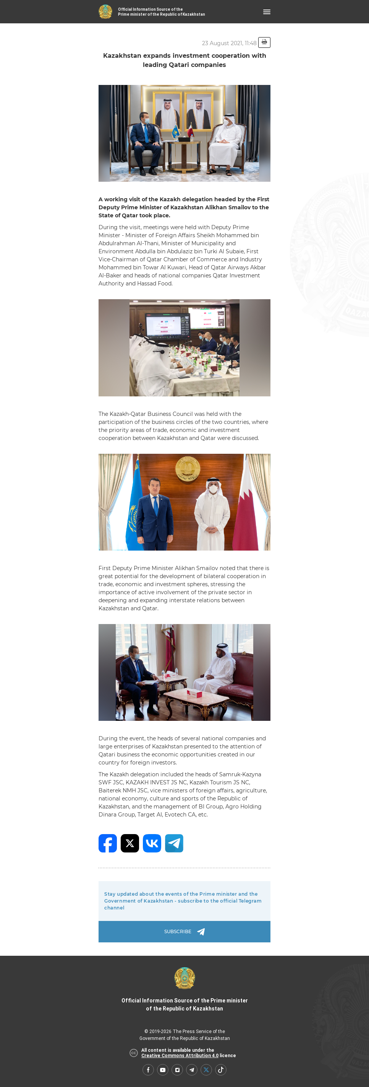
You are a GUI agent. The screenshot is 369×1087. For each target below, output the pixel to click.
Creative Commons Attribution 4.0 (179, 1055)
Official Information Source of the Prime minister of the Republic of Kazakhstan (184, 989)
